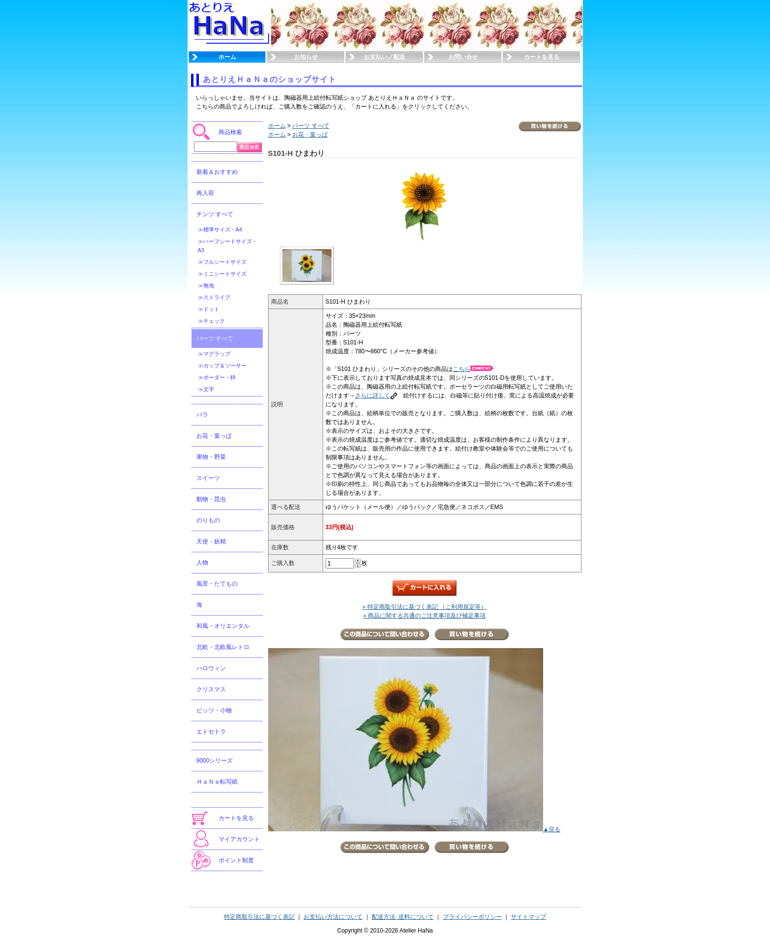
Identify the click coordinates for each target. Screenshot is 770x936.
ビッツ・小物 (214, 710)
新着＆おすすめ (217, 172)
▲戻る (552, 829)
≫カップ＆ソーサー (222, 366)
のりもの (208, 520)
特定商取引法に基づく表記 (259, 916)
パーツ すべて (214, 338)
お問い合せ (463, 57)
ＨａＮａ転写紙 (217, 781)
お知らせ (306, 57)
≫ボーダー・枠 (217, 377)
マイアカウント (239, 839)
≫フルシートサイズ (222, 262)
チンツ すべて (214, 214)
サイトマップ (528, 916)
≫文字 (206, 389)
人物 (202, 562)
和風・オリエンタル (222, 626)
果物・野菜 (211, 457)
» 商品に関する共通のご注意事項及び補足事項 (424, 615)
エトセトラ (211, 731)
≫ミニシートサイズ (222, 274)
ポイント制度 (236, 860)
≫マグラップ (214, 354)
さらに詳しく (376, 395)
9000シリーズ (214, 760)
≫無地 (206, 285)
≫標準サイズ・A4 (220, 229)
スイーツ (208, 478)
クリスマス (211, 689)
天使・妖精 (211, 541)
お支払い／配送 (384, 57)
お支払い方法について (332, 916)
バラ (202, 414)
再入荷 (205, 193)
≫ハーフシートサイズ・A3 (227, 245)
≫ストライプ (214, 297)
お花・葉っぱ (214, 435)
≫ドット (209, 309)
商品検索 (230, 132)
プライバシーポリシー (472, 916)
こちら (473, 369)
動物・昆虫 (211, 499)
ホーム (227, 57)
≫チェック (211, 321)
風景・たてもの (217, 583)
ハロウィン (211, 668)
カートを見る (541, 57)
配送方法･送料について (403, 916)
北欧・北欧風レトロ (222, 647)
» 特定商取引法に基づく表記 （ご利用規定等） (424, 606)
